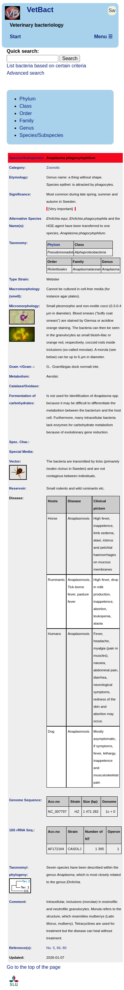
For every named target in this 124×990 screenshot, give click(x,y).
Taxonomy (17, 243)
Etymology (18, 177)
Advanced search (25, 73)
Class (25, 106)
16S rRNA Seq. (21, 830)
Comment (17, 902)
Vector (14, 461)
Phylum (27, 98)
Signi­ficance (19, 194)
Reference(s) (19, 948)
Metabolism (18, 376)
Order (25, 113)
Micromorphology (24, 306)
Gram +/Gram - (21, 366)
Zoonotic (53, 167)
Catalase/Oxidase (23, 386)
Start (15, 36)
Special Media (20, 451)
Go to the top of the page (33, 967)
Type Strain (18, 279)
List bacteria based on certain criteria (46, 65)
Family (26, 120)
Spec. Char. (18, 442)
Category (16, 167)
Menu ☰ (103, 36)
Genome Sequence (25, 800)
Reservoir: (17, 488)
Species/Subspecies (41, 135)
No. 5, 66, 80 (56, 948)
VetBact (40, 9)
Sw (112, 10)
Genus (26, 128)
